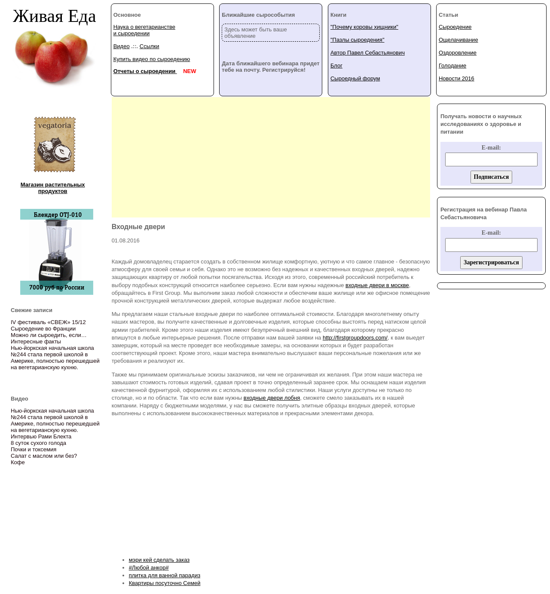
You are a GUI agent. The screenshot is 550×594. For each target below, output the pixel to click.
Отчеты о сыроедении (145, 71)
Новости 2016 (456, 78)
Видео (121, 46)
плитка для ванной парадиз (164, 575)
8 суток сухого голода (38, 443)
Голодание (452, 65)
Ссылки (149, 46)
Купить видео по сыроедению (151, 59)
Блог (336, 65)
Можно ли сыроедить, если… (49, 335)
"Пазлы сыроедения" (357, 40)
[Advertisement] (270, 157)
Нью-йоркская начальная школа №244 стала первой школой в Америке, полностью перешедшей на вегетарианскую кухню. (55, 357)
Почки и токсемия (33, 449)
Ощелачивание (458, 40)
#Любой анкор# (149, 567)
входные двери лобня (272, 398)
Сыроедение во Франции (43, 328)
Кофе (18, 462)
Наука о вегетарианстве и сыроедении (144, 30)
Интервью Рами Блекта (41, 436)
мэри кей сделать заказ (159, 560)
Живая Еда (54, 16)
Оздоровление (458, 52)
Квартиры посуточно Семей (165, 583)
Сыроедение (455, 27)
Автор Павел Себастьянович (367, 52)
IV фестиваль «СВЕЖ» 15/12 (48, 322)
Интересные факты (36, 341)
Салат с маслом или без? (44, 456)
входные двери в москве (377, 285)
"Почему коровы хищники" (364, 27)
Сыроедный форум (355, 78)
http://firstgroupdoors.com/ (355, 337)
